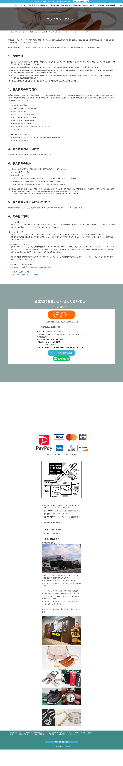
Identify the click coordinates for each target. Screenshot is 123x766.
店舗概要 (51, 734)
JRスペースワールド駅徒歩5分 (61, 514)
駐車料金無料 (46, 601)
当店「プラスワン (48, 583)
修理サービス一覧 (15, 732)
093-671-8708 (50, 327)
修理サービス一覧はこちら (81, 1)
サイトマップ (92, 734)
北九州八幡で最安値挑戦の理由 (35, 732)
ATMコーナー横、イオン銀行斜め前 (67, 510)
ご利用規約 (62, 734)
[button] (61, 315)
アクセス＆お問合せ (38, 734)
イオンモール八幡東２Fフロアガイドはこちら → (59, 580)
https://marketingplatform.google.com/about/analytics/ (30, 267)
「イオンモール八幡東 (49, 591)
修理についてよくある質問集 (19, 734)
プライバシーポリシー (76, 734)
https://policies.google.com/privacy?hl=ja (25, 274)
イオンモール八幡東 (55, 575)
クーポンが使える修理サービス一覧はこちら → (61, 321)
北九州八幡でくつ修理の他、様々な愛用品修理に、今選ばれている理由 (70, 732)
